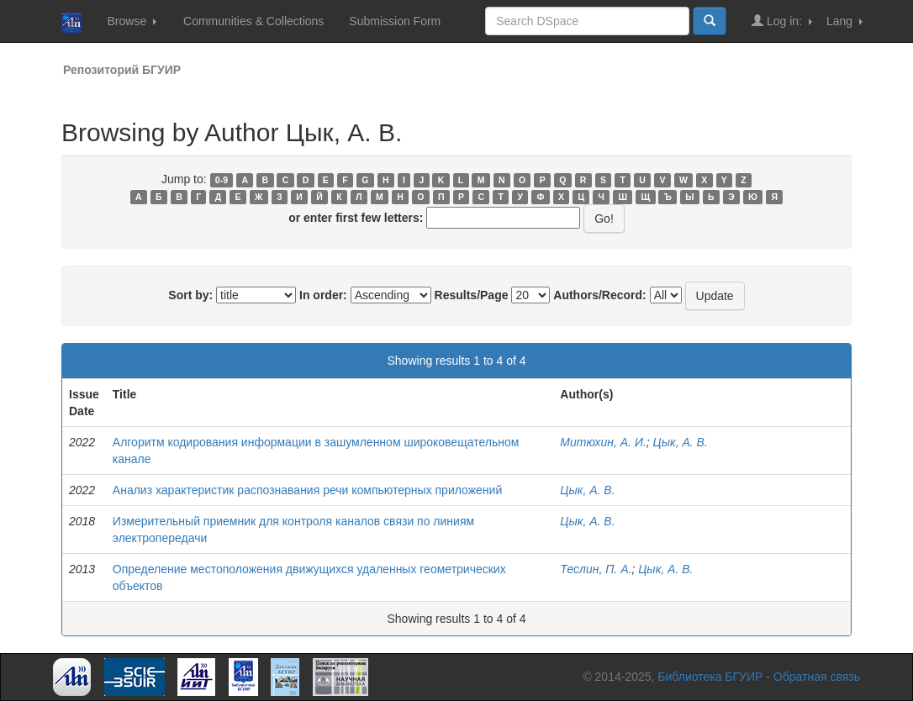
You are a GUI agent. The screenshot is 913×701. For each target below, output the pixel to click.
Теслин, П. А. (595, 569)
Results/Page (472, 295)
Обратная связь (816, 676)
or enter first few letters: (355, 217)
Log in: (782, 20)
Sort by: (190, 295)
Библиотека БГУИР (710, 676)
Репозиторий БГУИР (122, 69)
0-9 (221, 180)
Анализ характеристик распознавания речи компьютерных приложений (307, 490)
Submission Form (395, 21)
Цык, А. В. (680, 442)
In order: (323, 295)
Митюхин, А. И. (603, 442)
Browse (131, 21)
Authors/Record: (599, 295)
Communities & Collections (253, 21)
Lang (844, 21)
